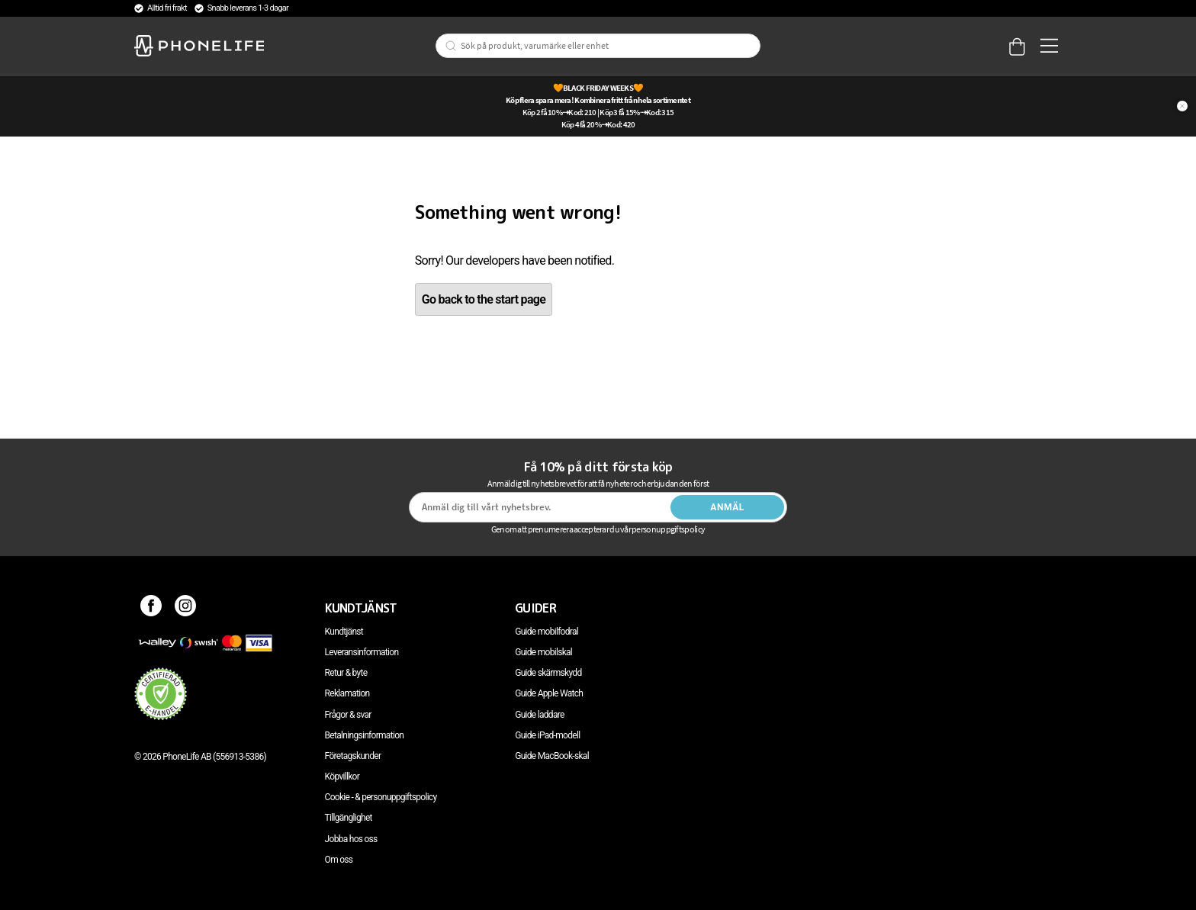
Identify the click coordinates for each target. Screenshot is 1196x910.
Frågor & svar (348, 714)
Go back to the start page (483, 299)
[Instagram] (186, 608)
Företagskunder (353, 756)
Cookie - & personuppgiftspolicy (381, 797)
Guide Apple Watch (549, 693)
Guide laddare (539, 714)
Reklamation (347, 693)
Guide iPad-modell (547, 735)
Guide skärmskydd (548, 672)
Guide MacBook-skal (552, 756)
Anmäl (727, 507)
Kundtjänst (344, 631)
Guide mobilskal (543, 652)
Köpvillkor (342, 776)
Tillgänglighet (348, 817)
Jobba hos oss (351, 839)
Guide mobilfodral (546, 631)
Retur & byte (346, 672)
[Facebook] (151, 608)
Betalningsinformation (364, 735)
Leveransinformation (362, 652)
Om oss (339, 859)
